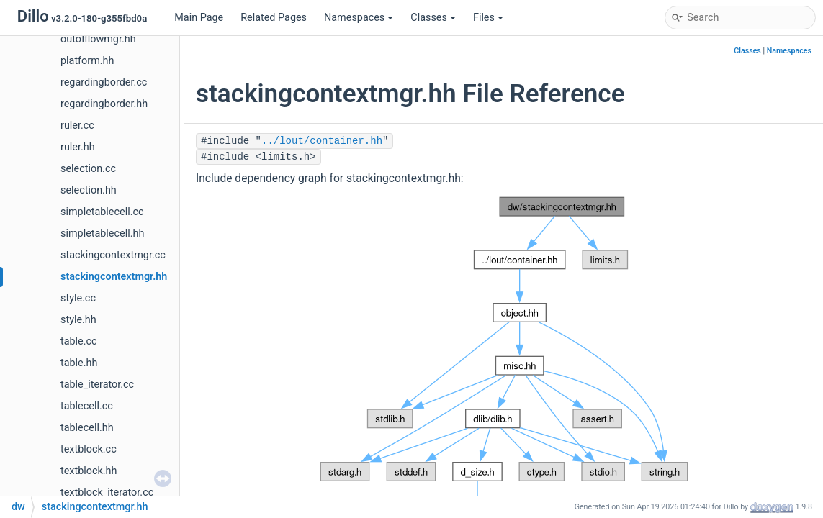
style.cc (78, 298)
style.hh (78, 320)
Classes (433, 18)
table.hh (78, 363)
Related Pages (273, 18)
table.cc (78, 341)
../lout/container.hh (321, 141)
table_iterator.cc (97, 384)
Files (488, 18)
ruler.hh (77, 147)
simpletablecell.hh (102, 233)
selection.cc (88, 169)
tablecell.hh (87, 428)
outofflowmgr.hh (98, 39)
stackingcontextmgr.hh (113, 277)
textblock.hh (88, 471)
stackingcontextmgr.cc (113, 255)
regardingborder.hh (104, 104)
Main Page (198, 18)
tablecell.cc (86, 406)
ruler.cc (77, 125)
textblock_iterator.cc (106, 492)
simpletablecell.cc (102, 212)
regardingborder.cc (103, 82)
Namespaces (358, 18)
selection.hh (88, 190)
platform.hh (87, 61)
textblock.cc (88, 449)
